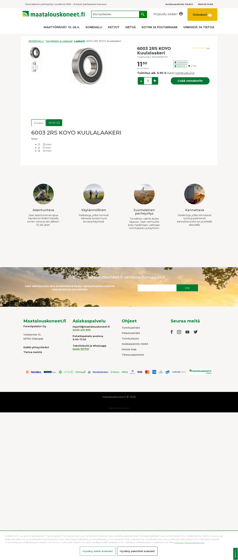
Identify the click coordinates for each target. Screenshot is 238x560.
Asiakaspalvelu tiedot (135, 343)
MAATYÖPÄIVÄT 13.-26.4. (62, 27)
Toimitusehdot (131, 327)
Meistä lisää (129, 349)
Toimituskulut (130, 338)
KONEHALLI (94, 27)
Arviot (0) (54, 122)
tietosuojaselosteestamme (189, 542)
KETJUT (114, 27)
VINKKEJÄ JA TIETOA (198, 27)
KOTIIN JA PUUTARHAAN (159, 27)
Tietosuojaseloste (133, 354)
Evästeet (235, 554)
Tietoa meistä (32, 352)
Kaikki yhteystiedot (36, 347)
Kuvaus (38, 123)
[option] (35, 52)
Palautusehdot (131, 333)
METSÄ (130, 27)
